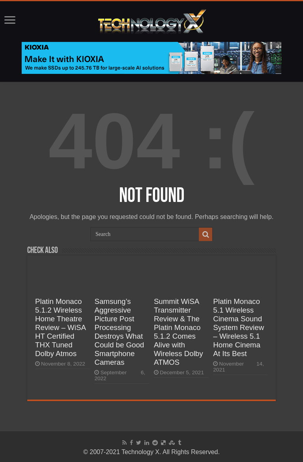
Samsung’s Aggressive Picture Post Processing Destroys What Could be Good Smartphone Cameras (119, 331)
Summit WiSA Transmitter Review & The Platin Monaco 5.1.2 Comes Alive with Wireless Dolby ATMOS (178, 331)
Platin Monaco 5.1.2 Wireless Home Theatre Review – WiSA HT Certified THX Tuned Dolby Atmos (60, 327)
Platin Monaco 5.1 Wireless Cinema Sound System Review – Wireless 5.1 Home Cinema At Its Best (238, 327)
